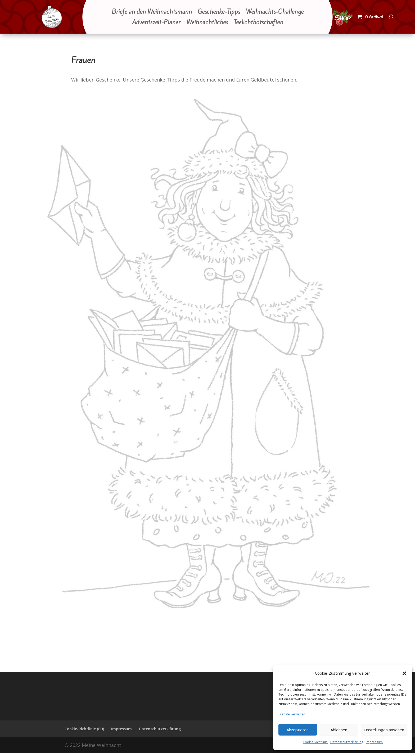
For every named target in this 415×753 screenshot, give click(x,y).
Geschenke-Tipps (219, 12)
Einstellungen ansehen (384, 729)
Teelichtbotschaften (258, 22)
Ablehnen (339, 729)
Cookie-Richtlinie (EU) (84, 728)
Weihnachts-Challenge (275, 12)
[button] (404, 673)
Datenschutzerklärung (346, 742)
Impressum (374, 742)
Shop (342, 18)
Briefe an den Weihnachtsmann (152, 12)
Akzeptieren (298, 729)
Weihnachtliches (207, 22)
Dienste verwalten (291, 714)
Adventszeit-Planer (156, 22)
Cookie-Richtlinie (315, 742)
